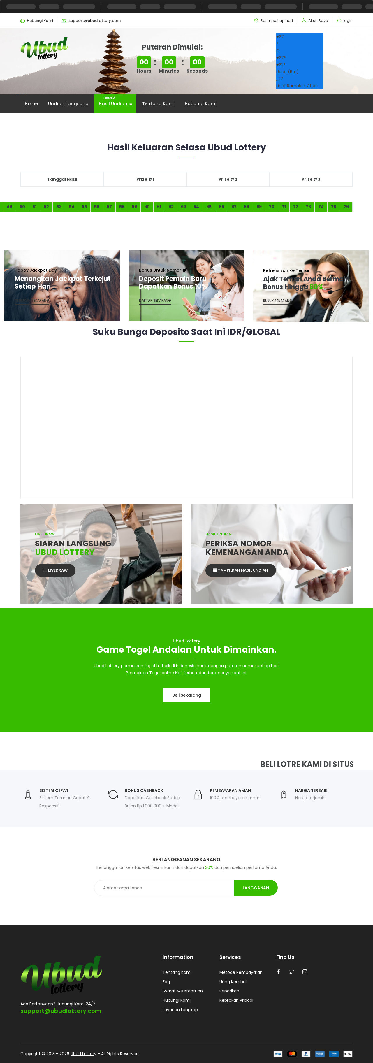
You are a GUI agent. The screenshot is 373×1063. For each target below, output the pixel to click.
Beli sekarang (186, 695)
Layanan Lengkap (180, 1010)
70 (272, 207)
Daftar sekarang (155, 300)
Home (31, 104)
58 (121, 207)
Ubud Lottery (83, 1054)
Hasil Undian (115, 101)
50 (22, 207)
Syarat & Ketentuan (183, 991)
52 (46, 207)
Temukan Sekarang (32, 300)
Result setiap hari (277, 20)
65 (209, 207)
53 (58, 207)
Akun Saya (318, 20)
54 (71, 207)
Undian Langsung (68, 104)
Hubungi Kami (201, 104)
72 (295, 207)
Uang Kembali (233, 982)
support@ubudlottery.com (60, 1011)
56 (96, 207)
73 (308, 207)
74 (321, 207)
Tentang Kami (158, 104)
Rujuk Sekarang (277, 300)
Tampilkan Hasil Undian (240, 570)
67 (234, 207)
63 (183, 207)
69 (259, 207)
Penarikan (229, 991)
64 (196, 207)
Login (348, 20)
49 (9, 207)
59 (134, 207)
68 (246, 207)
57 (109, 207)
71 (284, 207)
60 (147, 207)
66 (221, 207)
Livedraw (55, 570)
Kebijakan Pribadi (236, 1000)
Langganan (256, 888)
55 (84, 207)
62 (171, 207)
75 (333, 207)
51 (34, 207)
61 (159, 207)
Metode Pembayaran (241, 972)
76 (346, 207)
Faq (166, 982)
